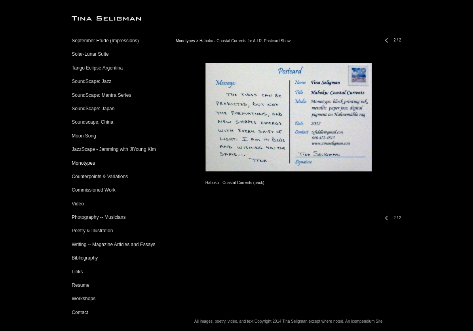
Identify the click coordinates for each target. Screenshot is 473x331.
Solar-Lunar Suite (90, 54)
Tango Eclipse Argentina (97, 68)
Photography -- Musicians (98, 217)
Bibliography (85, 258)
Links (77, 272)
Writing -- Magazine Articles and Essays (113, 244)
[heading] (91, 18)
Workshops (83, 298)
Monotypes (83, 163)
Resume (80, 285)
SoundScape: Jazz (91, 81)
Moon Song (84, 136)
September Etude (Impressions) (105, 40)
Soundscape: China (92, 122)
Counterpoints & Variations (100, 176)
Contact (80, 312)
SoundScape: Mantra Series (101, 95)
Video (78, 204)
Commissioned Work (93, 190)
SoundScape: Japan (93, 108)
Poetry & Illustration (92, 230)
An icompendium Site (364, 321)
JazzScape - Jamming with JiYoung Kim (114, 149)
